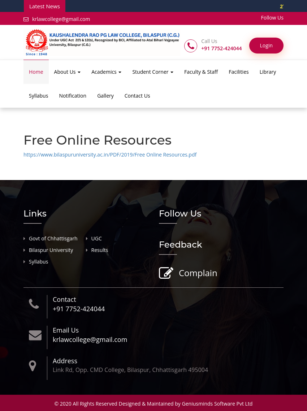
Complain (197, 273)
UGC (96, 238)
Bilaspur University (51, 250)
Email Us (66, 330)
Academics (106, 71)
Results (99, 250)
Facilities (238, 71)
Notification (72, 95)
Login (266, 45)
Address (65, 360)
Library (268, 71)
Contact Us (137, 95)
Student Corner (152, 71)
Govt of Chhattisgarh (53, 238)
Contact (64, 299)
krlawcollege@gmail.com (56, 19)
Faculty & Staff (201, 71)
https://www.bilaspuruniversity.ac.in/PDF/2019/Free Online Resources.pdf (109, 154)
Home (36, 71)
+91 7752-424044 (79, 308)
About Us (67, 71)
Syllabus (38, 95)
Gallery (105, 95)
